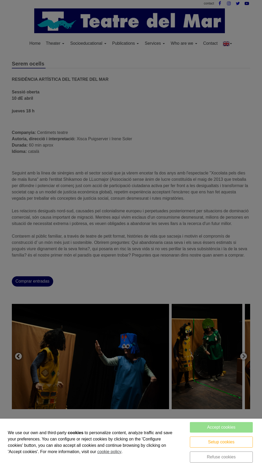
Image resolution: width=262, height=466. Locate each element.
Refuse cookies (221, 457)
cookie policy (109, 451)
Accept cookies (221, 427)
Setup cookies (221, 442)
